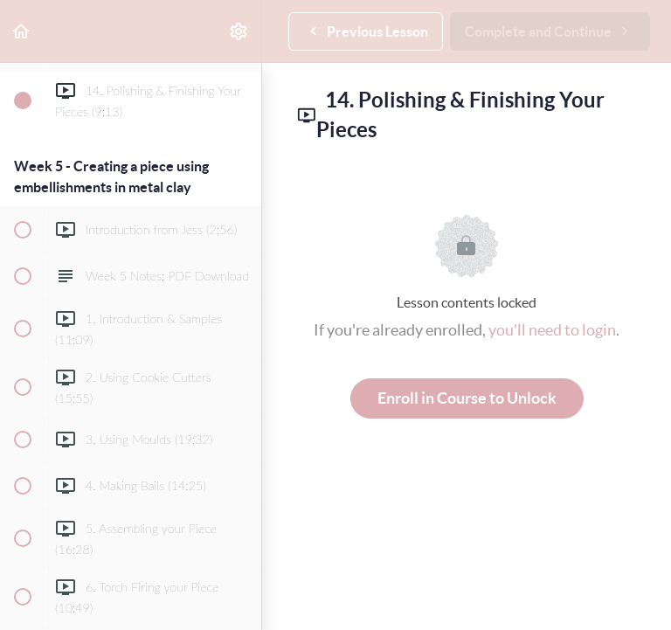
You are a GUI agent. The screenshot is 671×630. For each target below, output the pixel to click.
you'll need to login (552, 330)
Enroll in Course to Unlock (467, 398)
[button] (22, 31)
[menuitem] (239, 31)
